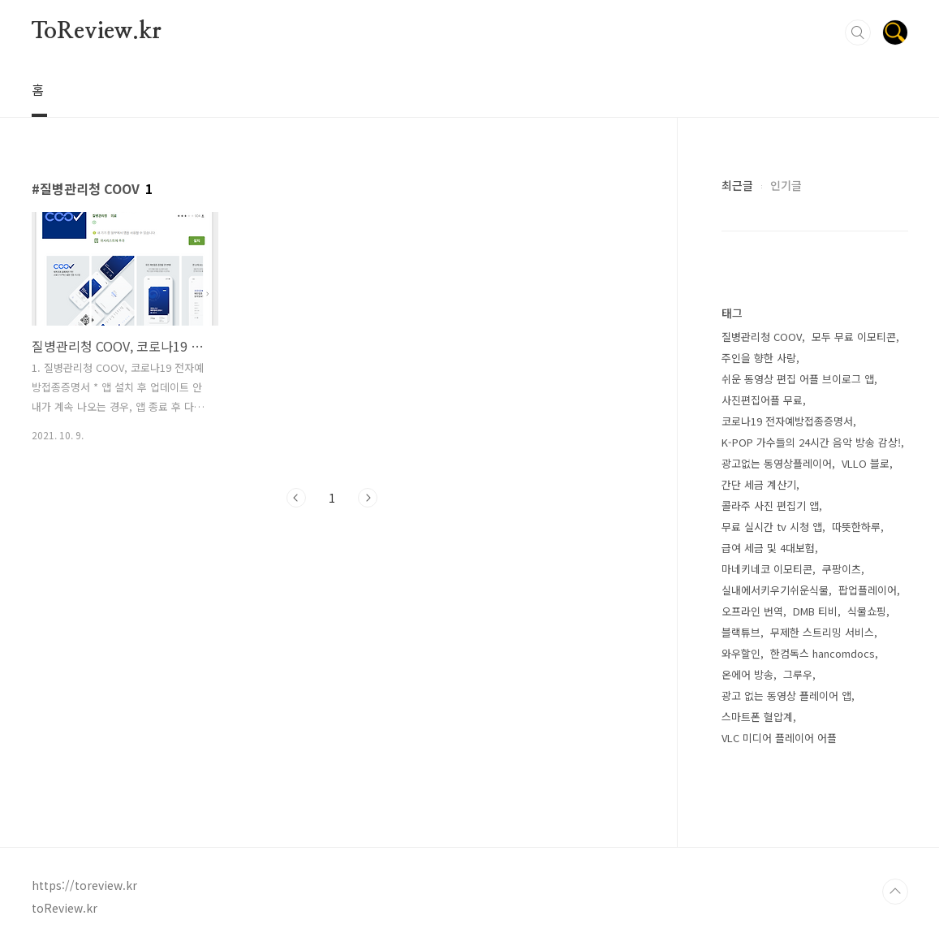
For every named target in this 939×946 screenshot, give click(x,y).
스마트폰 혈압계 (757, 716)
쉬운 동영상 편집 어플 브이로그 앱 (797, 379)
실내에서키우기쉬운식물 (775, 590)
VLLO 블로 (865, 463)
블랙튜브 (740, 632)
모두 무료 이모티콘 (854, 336)
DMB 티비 (815, 611)
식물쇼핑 (866, 611)
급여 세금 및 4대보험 (768, 547)
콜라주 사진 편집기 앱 (770, 505)
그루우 (797, 674)
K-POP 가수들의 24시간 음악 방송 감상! (811, 442)
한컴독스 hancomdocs (822, 653)
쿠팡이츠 (841, 569)
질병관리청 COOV (761, 336)
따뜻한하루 (856, 526)
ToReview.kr (97, 31)
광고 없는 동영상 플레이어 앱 (786, 695)
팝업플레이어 (867, 590)
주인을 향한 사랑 (758, 357)
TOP (895, 892)
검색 (858, 32)
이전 (296, 498)
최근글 (737, 185)
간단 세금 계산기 (758, 484)
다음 (367, 498)
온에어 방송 (747, 674)
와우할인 (740, 653)
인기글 (786, 185)
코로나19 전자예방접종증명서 (787, 421)
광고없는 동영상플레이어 (776, 463)
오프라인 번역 (752, 611)
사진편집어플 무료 (762, 400)
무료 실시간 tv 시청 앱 (771, 526)
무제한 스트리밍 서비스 (822, 632)
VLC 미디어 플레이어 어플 (779, 737)
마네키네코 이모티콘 (766, 569)
